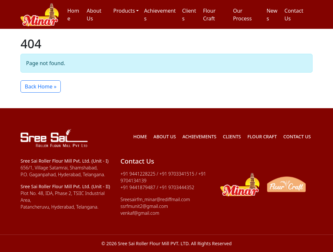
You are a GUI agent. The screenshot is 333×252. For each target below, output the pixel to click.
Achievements (159, 14)
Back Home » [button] (41, 86)
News (271, 14)
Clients (189, 14)
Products (124, 10)
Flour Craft (209, 14)
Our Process (242, 14)
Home (73, 14)
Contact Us (294, 14)
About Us (94, 14)
